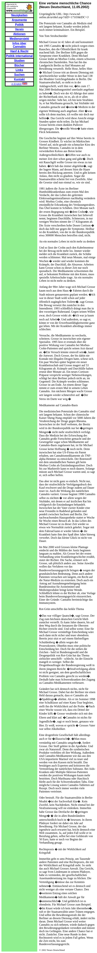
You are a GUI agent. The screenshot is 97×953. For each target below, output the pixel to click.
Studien (19, 60)
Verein (19, 29)
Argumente (19, 19)
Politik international (19, 55)
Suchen (19, 74)
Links (19, 69)
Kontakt (19, 79)
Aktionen (19, 33)
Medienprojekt (19, 38)
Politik (19, 24)
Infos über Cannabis (19, 45)
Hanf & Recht (19, 51)
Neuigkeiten (19, 15)
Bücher (19, 65)
